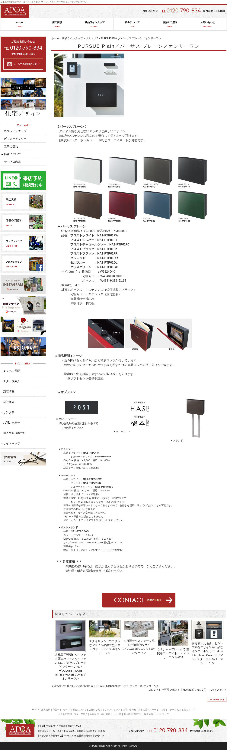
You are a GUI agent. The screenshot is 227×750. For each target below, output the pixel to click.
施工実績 (57, 24)
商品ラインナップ (94, 24)
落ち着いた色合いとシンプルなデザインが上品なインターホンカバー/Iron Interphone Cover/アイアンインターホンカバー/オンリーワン (207, 653)
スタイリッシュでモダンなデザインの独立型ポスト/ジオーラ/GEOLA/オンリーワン (104, 647)
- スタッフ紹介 (11, 381)
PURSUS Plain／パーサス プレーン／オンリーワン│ (65, 2)
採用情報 (148, 714)
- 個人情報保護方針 (14, 433)
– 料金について (11, 154)
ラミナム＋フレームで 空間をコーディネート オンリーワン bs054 (173, 653)
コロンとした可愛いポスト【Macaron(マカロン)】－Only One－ (186, 689)
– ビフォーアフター (14, 138)
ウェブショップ (112, 709)
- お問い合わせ (11, 422)
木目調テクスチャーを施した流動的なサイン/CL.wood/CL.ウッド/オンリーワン (139, 646)
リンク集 (116, 714)
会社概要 (105, 714)
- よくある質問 (11, 370)
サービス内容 (158, 709)
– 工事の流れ (10, 146)
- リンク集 (8, 412)
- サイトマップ (11, 443)
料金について (132, 24)
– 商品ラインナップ (14, 131)
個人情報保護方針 (133, 714)
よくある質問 (65, 714)
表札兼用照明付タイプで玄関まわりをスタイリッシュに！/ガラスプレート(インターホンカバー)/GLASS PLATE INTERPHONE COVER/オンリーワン (70, 666)
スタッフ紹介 (81, 714)
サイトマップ (162, 714)
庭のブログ (189, 709)
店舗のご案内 (170, 24)
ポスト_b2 (92, 38)
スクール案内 (174, 709)
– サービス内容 (11, 161)
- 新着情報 (8, 391)
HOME (35, 709)
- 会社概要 (8, 401)
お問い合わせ (207, 24)
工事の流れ (144, 709)
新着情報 (94, 714)
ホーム (19, 24)
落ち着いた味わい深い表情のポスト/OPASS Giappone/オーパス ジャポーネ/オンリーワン (106, 685)
